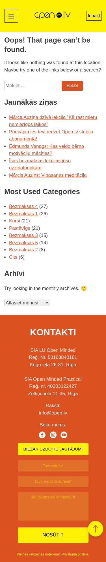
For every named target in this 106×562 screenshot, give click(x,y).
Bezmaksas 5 (23, 242)
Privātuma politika (75, 554)
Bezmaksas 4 (23, 206)
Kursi (14, 221)
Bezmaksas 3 (23, 235)
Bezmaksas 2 (23, 249)
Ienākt (94, 15)
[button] (95, 528)
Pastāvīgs (19, 228)
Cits (13, 257)
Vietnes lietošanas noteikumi (38, 554)
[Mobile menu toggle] (11, 16)
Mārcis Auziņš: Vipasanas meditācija (48, 175)
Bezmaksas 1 (23, 213)
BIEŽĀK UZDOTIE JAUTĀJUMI (53, 449)
